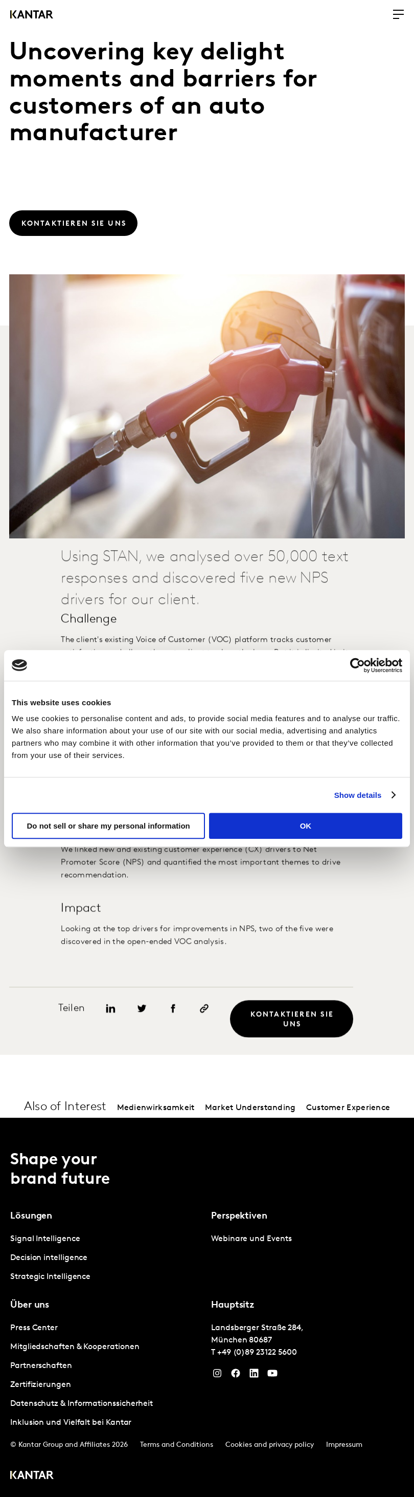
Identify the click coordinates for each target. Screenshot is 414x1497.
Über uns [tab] (29, 1305)
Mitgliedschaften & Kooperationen (74, 1347)
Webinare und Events (251, 1239)
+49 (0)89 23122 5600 (257, 1353)
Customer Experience (348, 1108)
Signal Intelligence (45, 1239)
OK (306, 825)
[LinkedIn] (254, 1375)
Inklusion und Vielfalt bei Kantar (70, 1423)
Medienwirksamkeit (156, 1108)
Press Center (34, 1328)
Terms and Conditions (176, 1445)
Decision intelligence (48, 1258)
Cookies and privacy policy (269, 1445)
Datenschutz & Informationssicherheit (81, 1404)
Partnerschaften (41, 1366)
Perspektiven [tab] (239, 1216)
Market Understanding (250, 1108)
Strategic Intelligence (50, 1277)
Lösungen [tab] (31, 1216)
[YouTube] (272, 1375)
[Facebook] (235, 1375)
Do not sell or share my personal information (108, 825)
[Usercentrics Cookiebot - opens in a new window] (357, 665)
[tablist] (207, 1307)
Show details (358, 795)
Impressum (344, 1445)
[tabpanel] (106, 1258)
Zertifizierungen (40, 1385)
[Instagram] (217, 1375)
